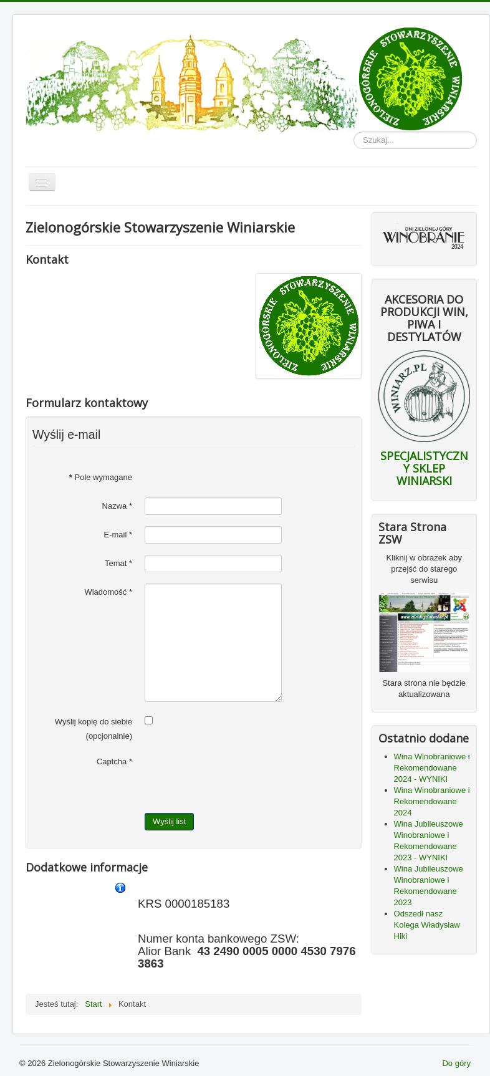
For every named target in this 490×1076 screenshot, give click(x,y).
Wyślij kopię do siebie (93, 721)
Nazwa (117, 506)
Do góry (456, 1063)
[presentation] (239, 777)
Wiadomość (108, 592)
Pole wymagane (100, 477)
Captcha (114, 761)
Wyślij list (169, 821)
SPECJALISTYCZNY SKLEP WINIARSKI (424, 468)
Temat (118, 563)
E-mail (117, 534)
